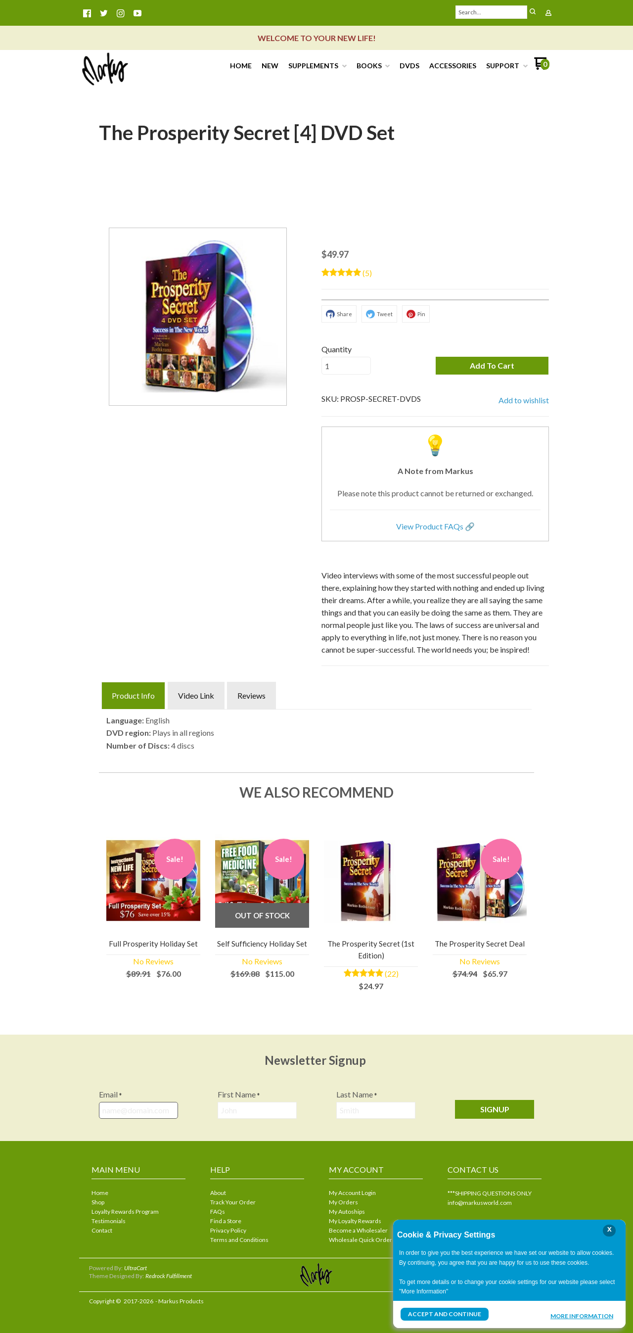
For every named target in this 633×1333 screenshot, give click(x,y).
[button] (492, 365)
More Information (581, 1315)
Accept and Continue (444, 1314)
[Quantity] (346, 366)
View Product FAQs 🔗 (435, 526)
